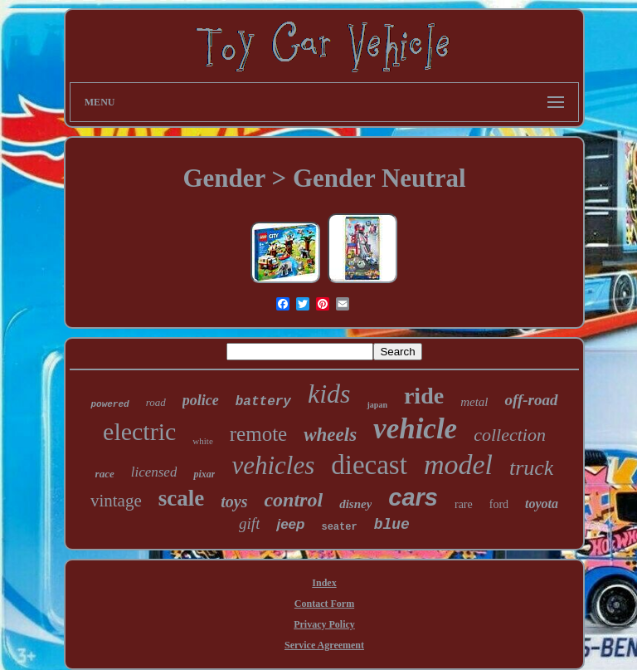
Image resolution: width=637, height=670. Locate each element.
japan (377, 404)
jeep (290, 524)
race (104, 473)
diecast (369, 465)
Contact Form (324, 603)
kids (329, 393)
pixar (204, 474)
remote (258, 434)
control (293, 500)
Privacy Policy (324, 624)
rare (464, 504)
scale (181, 498)
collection (510, 434)
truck (531, 468)
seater (339, 527)
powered (109, 404)
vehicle (415, 429)
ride (424, 395)
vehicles (272, 465)
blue (392, 524)
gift (249, 523)
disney (355, 504)
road (156, 402)
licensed (154, 472)
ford (498, 504)
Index (324, 583)
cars (413, 497)
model (458, 464)
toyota (541, 503)
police (200, 400)
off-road (530, 399)
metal (474, 401)
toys (234, 501)
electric (139, 431)
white (202, 441)
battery (263, 401)
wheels (330, 434)
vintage (116, 501)
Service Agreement (324, 645)
